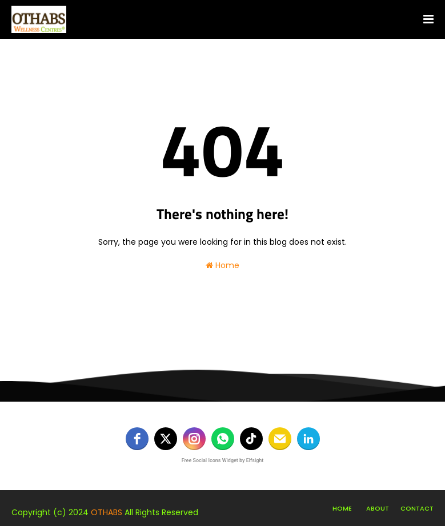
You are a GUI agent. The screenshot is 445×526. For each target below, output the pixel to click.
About (377, 508)
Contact (417, 508)
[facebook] (137, 438)
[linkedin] (308, 438)
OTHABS (106, 512)
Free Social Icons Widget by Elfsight (223, 460)
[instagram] (194, 438)
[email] (279, 438)
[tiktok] (251, 438)
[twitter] (165, 438)
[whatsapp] (222, 438)
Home (222, 265)
